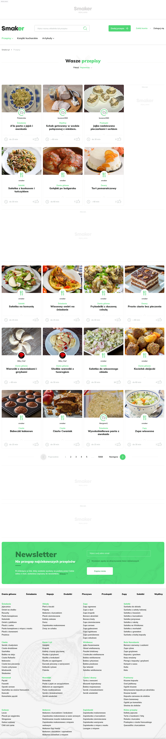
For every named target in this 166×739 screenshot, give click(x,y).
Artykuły (48, 38)
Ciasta (21, 428)
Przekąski (104, 123)
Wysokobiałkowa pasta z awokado (103, 433)
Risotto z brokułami (50, 657)
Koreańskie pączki (10, 696)
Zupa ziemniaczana (91, 622)
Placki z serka (8, 625)
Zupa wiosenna (144, 431)
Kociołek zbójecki (144, 368)
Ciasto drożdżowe (9, 648)
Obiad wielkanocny (91, 648)
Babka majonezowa (92, 687)
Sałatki (21, 185)
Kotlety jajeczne (130, 713)
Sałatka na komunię (21, 306)
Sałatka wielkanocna (92, 670)
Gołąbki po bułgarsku (62, 188)
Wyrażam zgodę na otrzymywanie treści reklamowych (113, 561)
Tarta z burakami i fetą (134, 716)
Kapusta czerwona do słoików (137, 696)
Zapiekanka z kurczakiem (94, 716)
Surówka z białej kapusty (135, 635)
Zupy (144, 428)
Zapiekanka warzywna (93, 722)
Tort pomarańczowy (104, 188)
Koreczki (5, 693)
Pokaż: (83, 67)
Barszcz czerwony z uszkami (136, 645)
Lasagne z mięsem (91, 728)
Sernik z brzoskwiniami (52, 693)
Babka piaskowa (90, 664)
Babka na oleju (8, 654)
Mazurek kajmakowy (92, 684)
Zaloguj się (158, 28)
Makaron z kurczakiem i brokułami (57, 713)
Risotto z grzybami (50, 654)
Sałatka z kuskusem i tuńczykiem (21, 190)
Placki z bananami (10, 631)
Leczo (4, 713)
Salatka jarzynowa (132, 619)
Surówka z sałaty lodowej (135, 610)
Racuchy (5, 613)
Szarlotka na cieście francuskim (15, 690)
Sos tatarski (88, 667)
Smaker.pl (6, 50)
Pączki (4, 680)
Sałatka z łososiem (132, 613)
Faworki (5, 684)
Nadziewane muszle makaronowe (57, 719)
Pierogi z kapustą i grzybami (136, 661)
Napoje (50, 594)
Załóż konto (141, 28)
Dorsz (44, 622)
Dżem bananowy (131, 699)
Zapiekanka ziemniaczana (94, 719)
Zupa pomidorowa (91, 635)
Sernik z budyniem (10, 645)
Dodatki (68, 594)
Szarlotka (6, 651)
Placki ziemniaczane (51, 616)
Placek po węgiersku (11, 716)
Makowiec (6, 661)
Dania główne (63, 185)
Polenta (45, 670)
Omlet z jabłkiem (9, 622)
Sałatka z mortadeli (132, 628)
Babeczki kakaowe (21, 431)
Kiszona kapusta (131, 680)
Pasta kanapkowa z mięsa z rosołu (17, 628)
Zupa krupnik (89, 613)
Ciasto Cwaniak (62, 431)
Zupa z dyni (88, 610)
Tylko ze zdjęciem (16, 76)
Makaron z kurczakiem (52, 613)
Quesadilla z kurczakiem (134, 725)
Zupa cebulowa (89, 638)
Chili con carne (8, 725)
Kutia (126, 667)
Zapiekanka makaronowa (53, 625)
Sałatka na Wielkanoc (133, 625)
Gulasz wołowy (8, 722)
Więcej (63, 574)
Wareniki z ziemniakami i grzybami (21, 370)
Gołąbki (45, 645)
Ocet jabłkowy (130, 684)
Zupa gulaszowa (90, 628)
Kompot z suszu (130, 664)
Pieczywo (87, 594)
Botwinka (46, 680)
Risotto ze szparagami (52, 661)
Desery (104, 185)
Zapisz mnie (100, 571)
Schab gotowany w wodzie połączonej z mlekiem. (62, 127)
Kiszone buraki (130, 693)
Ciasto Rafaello (8, 657)
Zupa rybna (129, 648)
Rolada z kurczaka (132, 719)
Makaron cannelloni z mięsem (55, 735)
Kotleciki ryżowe (49, 667)
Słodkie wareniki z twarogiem (62, 370)
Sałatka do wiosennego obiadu (103, 370)
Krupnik (45, 648)
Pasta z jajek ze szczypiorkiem (55, 684)
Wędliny (62, 123)
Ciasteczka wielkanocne (93, 654)
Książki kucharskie (27, 38)
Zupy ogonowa (89, 606)
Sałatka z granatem (132, 631)
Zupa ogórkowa (90, 631)
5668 (100, 457)
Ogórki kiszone (130, 687)
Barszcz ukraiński (90, 616)
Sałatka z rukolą (131, 622)
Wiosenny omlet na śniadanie (62, 308)
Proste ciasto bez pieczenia (144, 306)
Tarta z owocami (90, 680)
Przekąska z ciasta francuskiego (138, 722)
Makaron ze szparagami (53, 687)
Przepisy (7, 38)
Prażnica (5, 635)
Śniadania (21, 123)
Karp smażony (130, 657)
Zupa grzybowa (130, 651)
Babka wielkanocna (91, 657)
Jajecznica (6, 606)
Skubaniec (6, 673)
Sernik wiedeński (49, 696)
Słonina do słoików (132, 705)
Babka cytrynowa (90, 661)
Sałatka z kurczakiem (133, 616)
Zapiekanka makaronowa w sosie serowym (61, 716)
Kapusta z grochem (132, 654)
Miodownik (6, 670)
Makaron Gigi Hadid (51, 728)
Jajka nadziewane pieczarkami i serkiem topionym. (104, 129)
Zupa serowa (88, 625)
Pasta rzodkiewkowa (51, 690)
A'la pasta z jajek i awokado (21, 127)
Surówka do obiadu (132, 606)
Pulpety (45, 610)
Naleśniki (6, 619)
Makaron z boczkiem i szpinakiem (57, 731)
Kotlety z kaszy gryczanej (53, 651)
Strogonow (6, 719)
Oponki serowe (8, 687)
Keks (126, 670)
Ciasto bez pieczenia (11, 664)
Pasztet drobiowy (90, 651)
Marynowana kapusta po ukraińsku (139, 690)
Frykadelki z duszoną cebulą (103, 308)
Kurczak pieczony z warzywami (56, 664)
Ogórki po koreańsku (133, 702)
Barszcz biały (89, 619)
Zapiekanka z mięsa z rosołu (95, 725)
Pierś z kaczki (48, 606)
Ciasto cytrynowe (9, 667)
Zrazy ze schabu (49, 628)
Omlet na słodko (9, 610)
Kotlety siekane (49, 619)
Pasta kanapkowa (10, 616)
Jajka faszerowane (91, 645)
